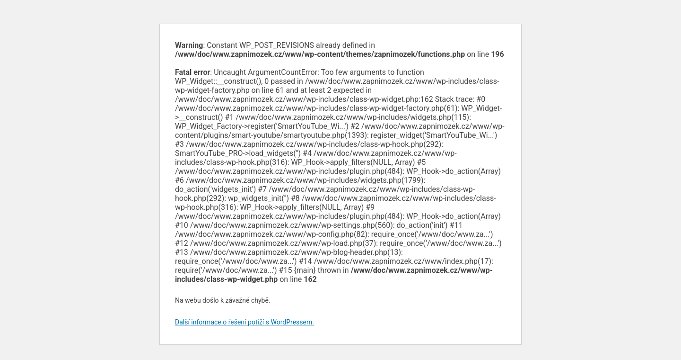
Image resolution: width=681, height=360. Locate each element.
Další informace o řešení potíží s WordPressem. (244, 322)
